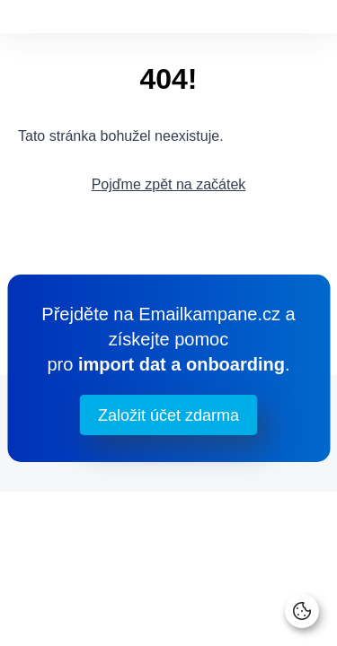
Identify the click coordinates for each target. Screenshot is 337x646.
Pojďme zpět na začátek (169, 184)
